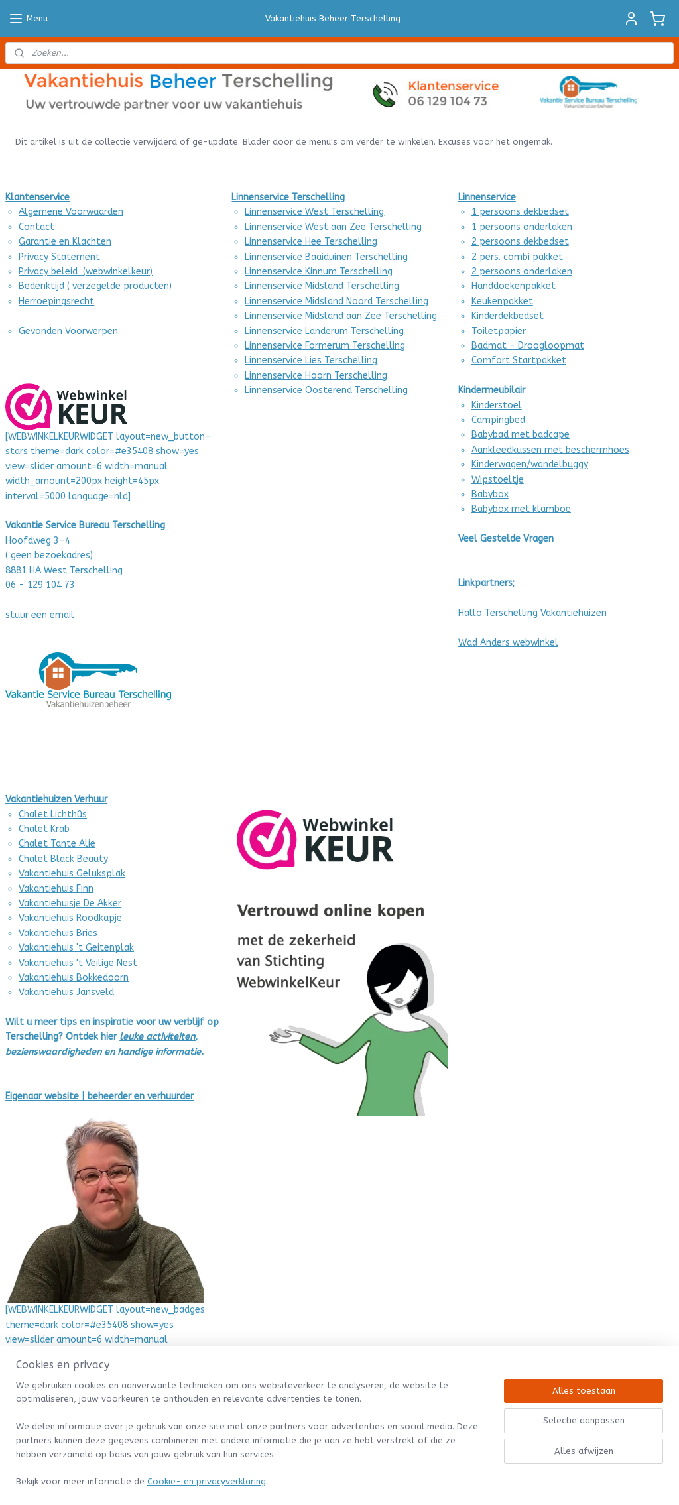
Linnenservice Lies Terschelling (311, 360)
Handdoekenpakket (513, 286)
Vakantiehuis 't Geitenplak (76, 947)
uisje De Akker (91, 903)
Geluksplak (99, 873)
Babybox (490, 494)
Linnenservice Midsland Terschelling (322, 286)
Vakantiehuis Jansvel (64, 992)
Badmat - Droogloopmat (527, 345)
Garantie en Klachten (65, 241)
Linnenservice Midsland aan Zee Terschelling (341, 316)
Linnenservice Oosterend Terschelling (326, 390)
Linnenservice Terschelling (288, 197)
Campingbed (498, 420)
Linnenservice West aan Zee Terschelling (333, 227)
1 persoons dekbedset (520, 211)
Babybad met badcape (520, 434)
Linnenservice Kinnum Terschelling (319, 271)
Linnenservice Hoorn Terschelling (316, 375)
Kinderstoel (496, 405)
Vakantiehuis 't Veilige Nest (78, 963)
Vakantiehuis (46, 933)
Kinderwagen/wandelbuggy (529, 464)
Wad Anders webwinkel (508, 642)
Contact (36, 227)
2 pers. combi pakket (517, 257)
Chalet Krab (44, 829)
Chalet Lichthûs (53, 814)
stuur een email (39, 615)
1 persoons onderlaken (521, 227)
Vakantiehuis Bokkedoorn (74, 977)
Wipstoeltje (497, 479)
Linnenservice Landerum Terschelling (324, 331)
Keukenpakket (502, 301)
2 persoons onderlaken (521, 271)
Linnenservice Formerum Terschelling (325, 345)
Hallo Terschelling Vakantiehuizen (532, 613)
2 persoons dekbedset (520, 241)
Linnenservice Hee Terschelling (311, 241)
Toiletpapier (498, 331)
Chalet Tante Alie (57, 843)
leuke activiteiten (157, 1036)
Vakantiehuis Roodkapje (72, 918)
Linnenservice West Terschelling (314, 211)
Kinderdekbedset (507, 316)
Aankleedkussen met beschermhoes (550, 449)
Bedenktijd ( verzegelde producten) (95, 286)
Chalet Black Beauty (63, 859)
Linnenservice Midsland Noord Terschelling (336, 301)
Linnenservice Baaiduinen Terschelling (326, 257)
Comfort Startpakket (518, 360)
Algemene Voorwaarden (71, 211)
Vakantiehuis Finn (56, 888)
